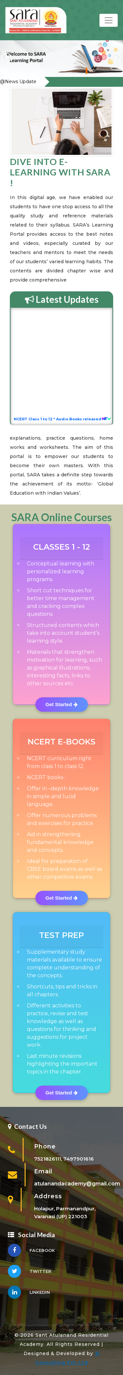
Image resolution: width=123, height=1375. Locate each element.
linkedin (29, 1294)
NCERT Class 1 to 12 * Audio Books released (60, 420)
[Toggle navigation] (108, 20)
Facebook (31, 1252)
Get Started (61, 704)
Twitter (29, 1273)
